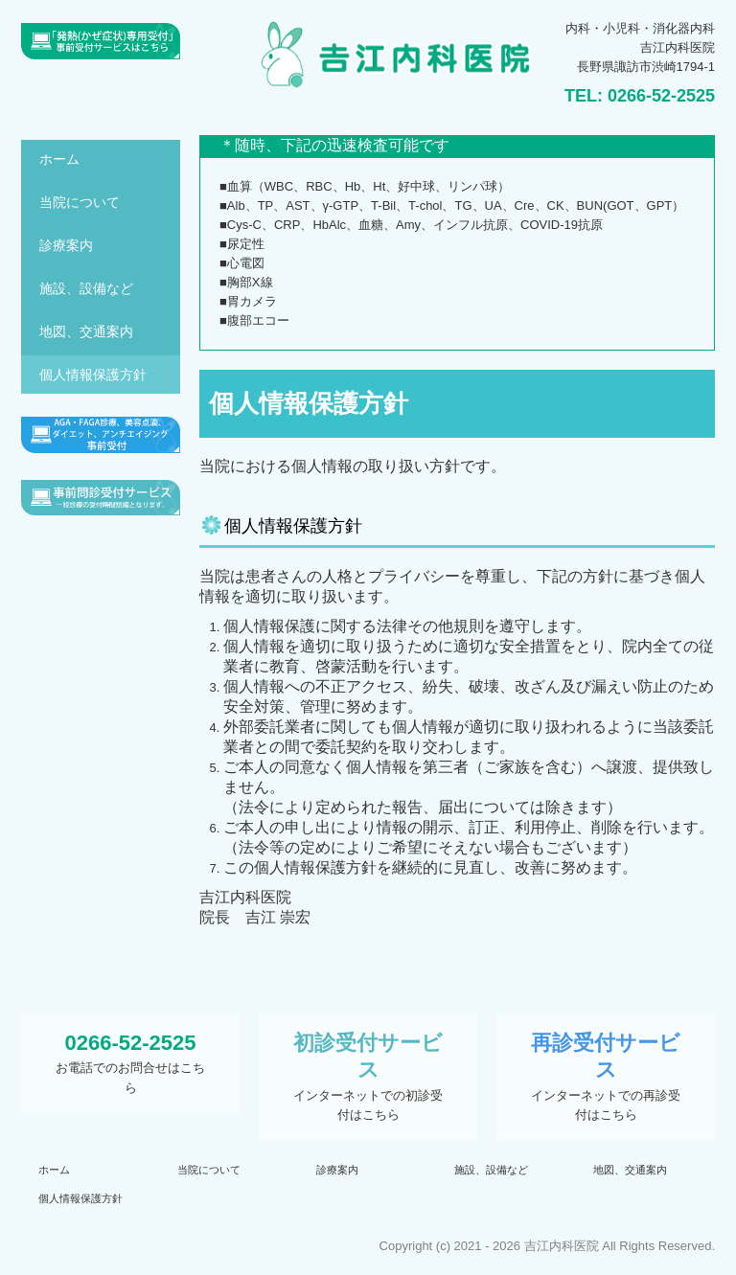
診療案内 (66, 245)
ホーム (59, 159)
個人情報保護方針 (93, 374)
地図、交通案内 (86, 331)
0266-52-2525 (661, 95)
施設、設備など (86, 288)
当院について (79, 202)
